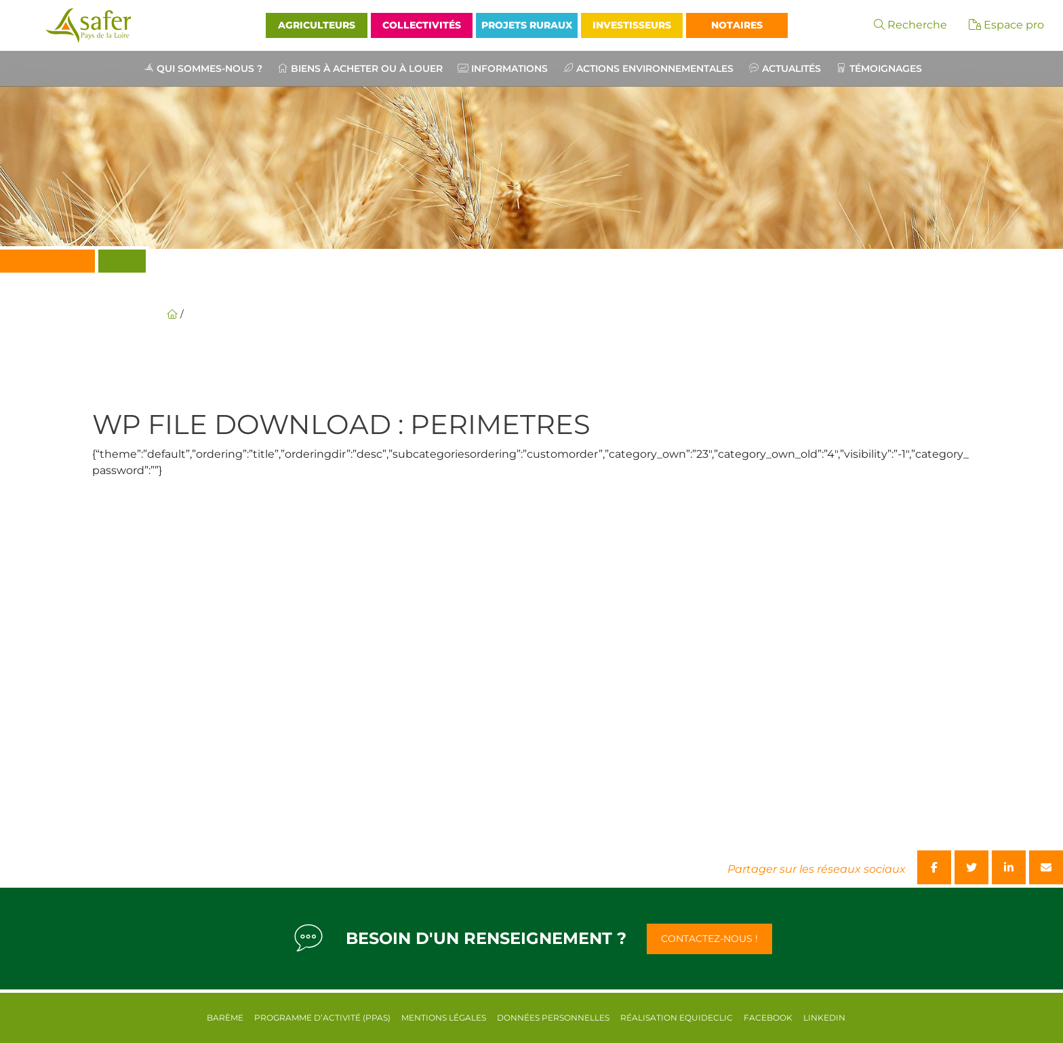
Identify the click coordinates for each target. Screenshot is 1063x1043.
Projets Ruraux (526, 25)
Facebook (768, 1017)
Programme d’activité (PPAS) (322, 1017)
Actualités (791, 68)
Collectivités (421, 25)
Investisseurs (632, 25)
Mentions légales (443, 1017)
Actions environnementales (655, 68)
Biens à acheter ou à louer (367, 68)
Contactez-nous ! (709, 938)
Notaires (737, 25)
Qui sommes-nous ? (209, 68)
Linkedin (824, 1017)
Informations (509, 68)
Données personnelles (553, 1017)
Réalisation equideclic (676, 1017)
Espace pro (1006, 24)
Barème (225, 1017)
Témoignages (885, 68)
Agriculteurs (316, 25)
